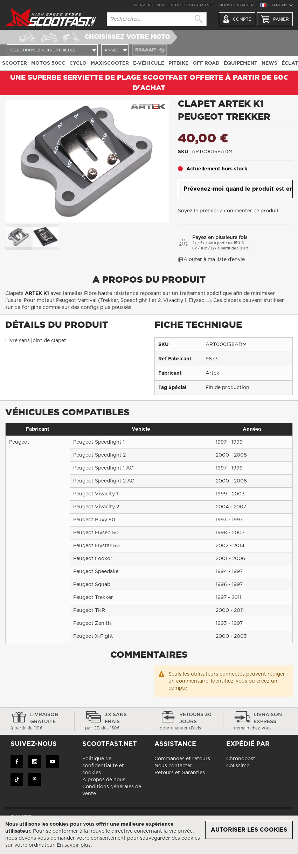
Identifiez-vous (229, 681)
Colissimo (238, 765)
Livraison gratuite (37, 721)
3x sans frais (111, 721)
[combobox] (157, 19)
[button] (276, 6)
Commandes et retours (182, 758)
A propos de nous (103, 779)
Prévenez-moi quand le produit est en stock (238, 189)
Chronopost (240, 758)
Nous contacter (236, 5)
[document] (149, 835)
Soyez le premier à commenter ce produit (228, 211)
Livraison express (260, 721)
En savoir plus (74, 845)
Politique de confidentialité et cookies (103, 765)
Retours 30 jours (186, 721)
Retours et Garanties (179, 772)
